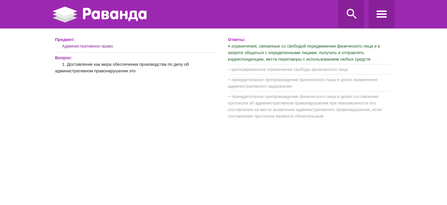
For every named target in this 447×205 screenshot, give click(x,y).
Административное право (87, 46)
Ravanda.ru (193, 14)
